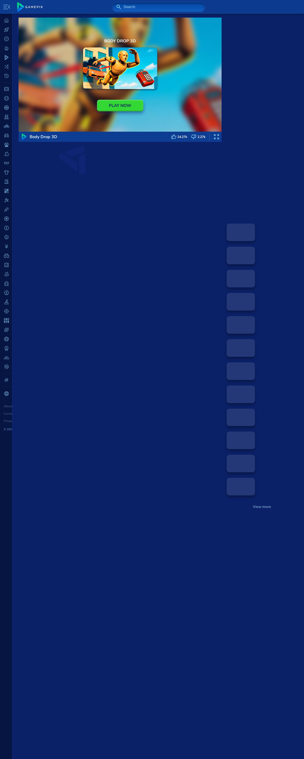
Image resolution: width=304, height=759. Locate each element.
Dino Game (42, 673)
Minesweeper (44, 643)
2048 (37, 648)
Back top (288, 748)
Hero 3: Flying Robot (50, 618)
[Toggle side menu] (6, 7)
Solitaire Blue (44, 638)
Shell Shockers (45, 658)
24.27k (179, 137)
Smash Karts (43, 663)
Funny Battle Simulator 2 (80, 578)
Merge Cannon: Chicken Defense (60, 613)
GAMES (28, 180)
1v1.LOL (40, 668)
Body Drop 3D (45, 608)
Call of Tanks (44, 597)
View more (262, 506)
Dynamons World (119, 578)
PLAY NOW (120, 105)
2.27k (198, 137)
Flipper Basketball (151, 578)
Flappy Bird (43, 678)
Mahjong (40, 653)
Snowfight (185, 578)
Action (43, 180)
